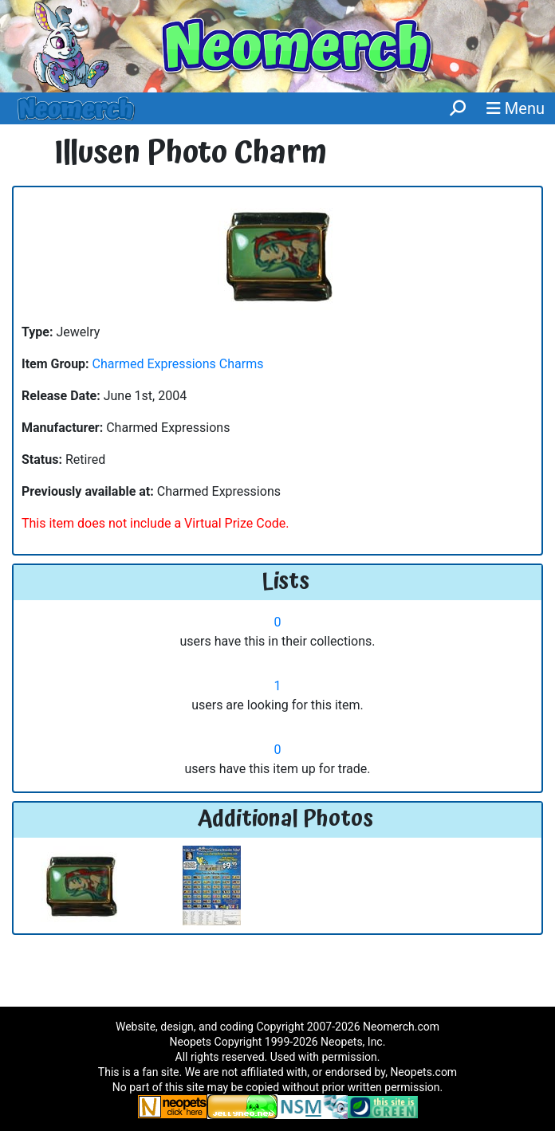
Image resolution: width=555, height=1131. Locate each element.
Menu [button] (515, 108)
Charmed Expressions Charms (178, 363)
